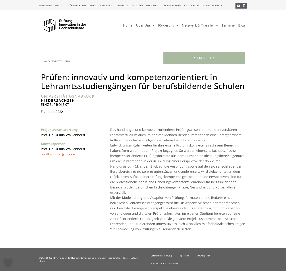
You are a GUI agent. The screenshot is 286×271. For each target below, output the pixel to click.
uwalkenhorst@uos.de (58, 154)
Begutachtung (192, 5)
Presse (58, 5)
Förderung (168, 25)
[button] (8, 263)
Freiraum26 (137, 5)
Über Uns (145, 25)
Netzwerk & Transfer (200, 25)
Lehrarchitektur (172, 5)
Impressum (184, 255)
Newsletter (45, 5)
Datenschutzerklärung (161, 255)
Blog (241, 25)
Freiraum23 (106, 5)
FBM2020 (92, 5)
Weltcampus (153, 5)
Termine (228, 25)
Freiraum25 (122, 5)
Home (127, 25)
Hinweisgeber (203, 255)
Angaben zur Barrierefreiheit (164, 263)
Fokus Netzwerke (212, 5)
